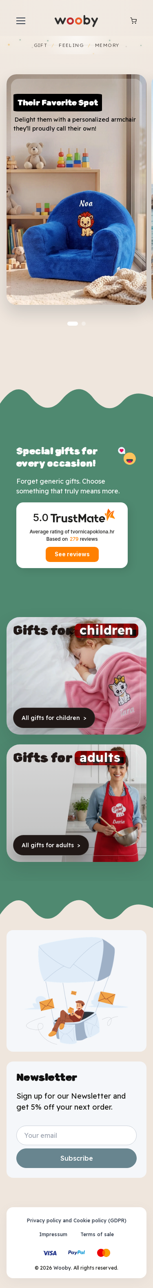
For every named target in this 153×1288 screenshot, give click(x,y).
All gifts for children (54, 718)
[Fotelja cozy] (76, 189)
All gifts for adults (51, 845)
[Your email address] (76, 1135)
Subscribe (76, 1158)
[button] (72, 324)
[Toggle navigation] (20, 20)
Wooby (62, 1268)
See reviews (72, 554)
